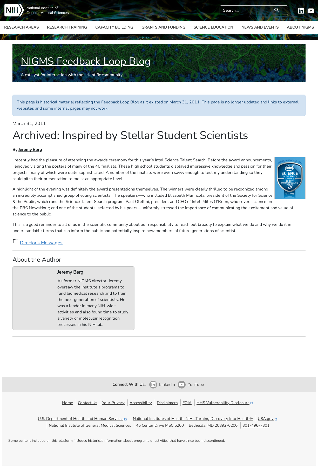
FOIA (187, 402)
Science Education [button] (213, 27)
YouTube (196, 384)
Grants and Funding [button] (163, 27)
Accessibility (141, 402)
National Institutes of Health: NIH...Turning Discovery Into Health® (193, 418)
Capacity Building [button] (114, 27)
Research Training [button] (67, 27)
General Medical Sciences (47, 13)
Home (67, 402)
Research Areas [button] (21, 27)
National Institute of (42, 8)
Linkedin (167, 384)
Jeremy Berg (30, 150)
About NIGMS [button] (300, 27)
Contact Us (87, 402)
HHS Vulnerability (225, 402)
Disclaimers (167, 402)
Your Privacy (113, 402)
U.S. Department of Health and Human (83, 418)
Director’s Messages (41, 243)
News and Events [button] (260, 27)
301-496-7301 (255, 425)
